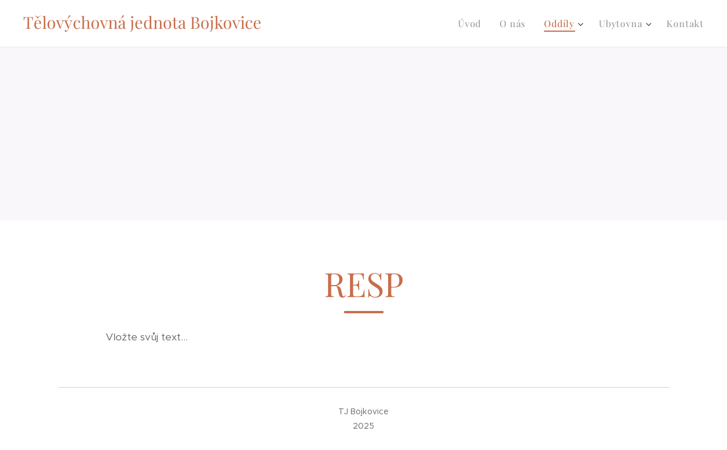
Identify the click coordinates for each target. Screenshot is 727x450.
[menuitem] (472, 23)
